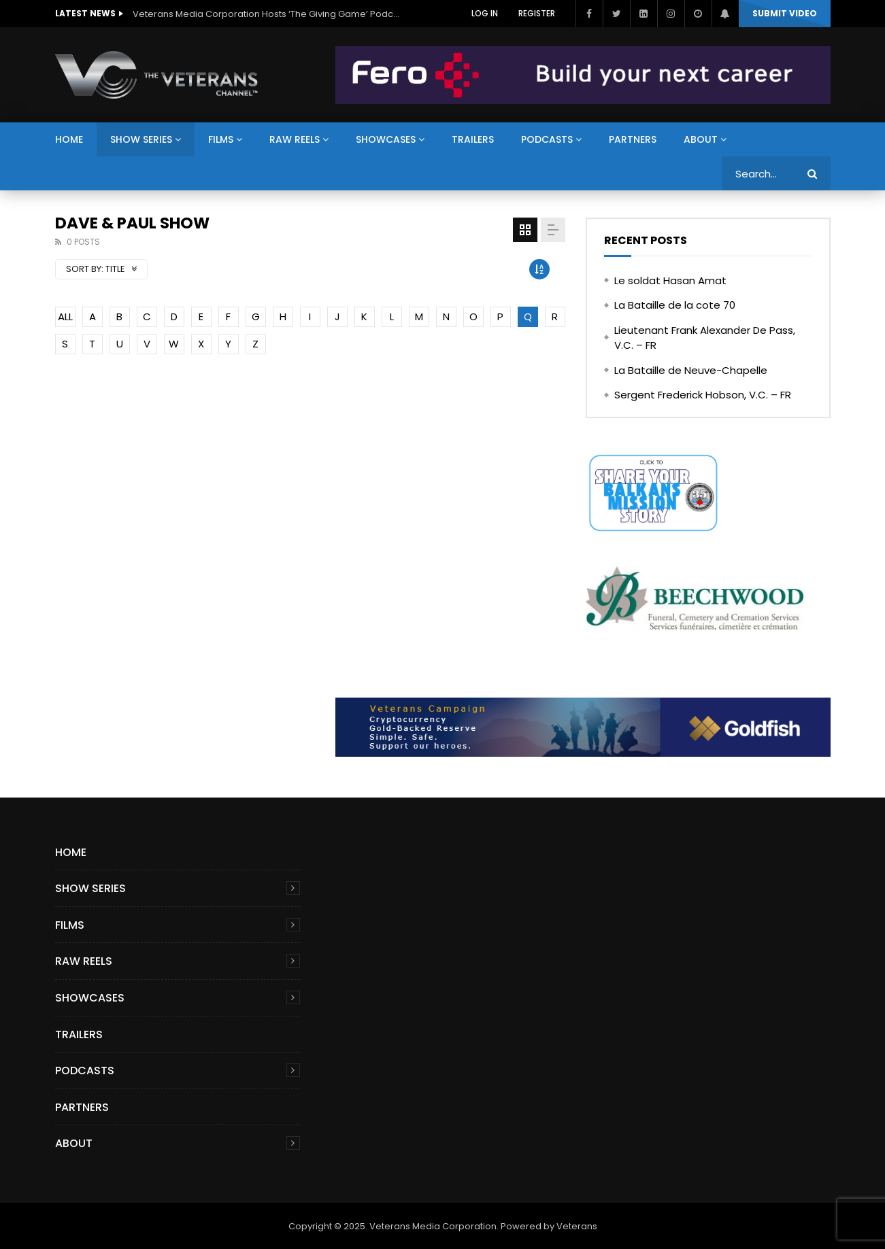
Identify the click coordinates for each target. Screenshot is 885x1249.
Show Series (141, 139)
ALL (65, 316)
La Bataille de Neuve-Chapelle (690, 370)
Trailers (473, 139)
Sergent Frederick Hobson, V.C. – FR (702, 395)
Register (536, 13)
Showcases (386, 139)
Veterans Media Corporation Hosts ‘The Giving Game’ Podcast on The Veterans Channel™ (269, 13)
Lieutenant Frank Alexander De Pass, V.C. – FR (704, 338)
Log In (484, 13)
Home (69, 139)
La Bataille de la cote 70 (674, 305)
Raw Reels (294, 139)
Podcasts (547, 139)
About (701, 139)
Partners (632, 139)
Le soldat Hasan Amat (670, 280)
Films (220, 139)
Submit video (784, 13)
